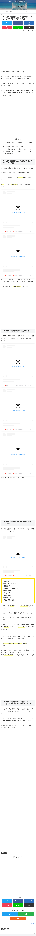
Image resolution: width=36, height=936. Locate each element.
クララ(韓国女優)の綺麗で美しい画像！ (14, 146)
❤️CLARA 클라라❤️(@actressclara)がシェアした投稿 (18, 231)
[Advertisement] (18, 50)
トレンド (4, 852)
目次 (16, 139)
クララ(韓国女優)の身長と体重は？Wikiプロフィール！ (18, 149)
